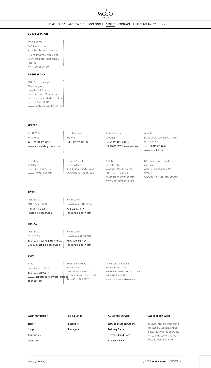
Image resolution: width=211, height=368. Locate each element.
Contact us (34, 335)
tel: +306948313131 (116, 142)
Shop (31, 330)
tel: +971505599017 (38, 273)
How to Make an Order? (121, 324)
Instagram (73, 330)
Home (31, 324)
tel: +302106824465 (155, 146)
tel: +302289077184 (77, 142)
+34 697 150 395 (36, 209)
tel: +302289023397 (118, 144)
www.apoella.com (154, 150)
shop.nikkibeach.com (40, 213)
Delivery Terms (116, 330)
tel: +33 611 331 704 (38, 241)
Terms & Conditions (119, 335)
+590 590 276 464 (76, 241)
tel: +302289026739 (39, 142)
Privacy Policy (116, 341)
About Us (33, 341)
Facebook (73, 324)
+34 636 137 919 (75, 209)
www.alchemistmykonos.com (44, 146)
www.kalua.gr (131, 146)
